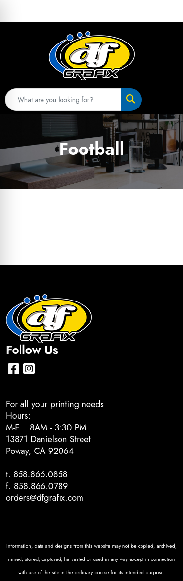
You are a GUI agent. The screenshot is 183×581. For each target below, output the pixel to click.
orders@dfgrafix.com (44, 498)
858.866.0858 (40, 474)
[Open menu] (163, 99)
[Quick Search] (63, 99)
